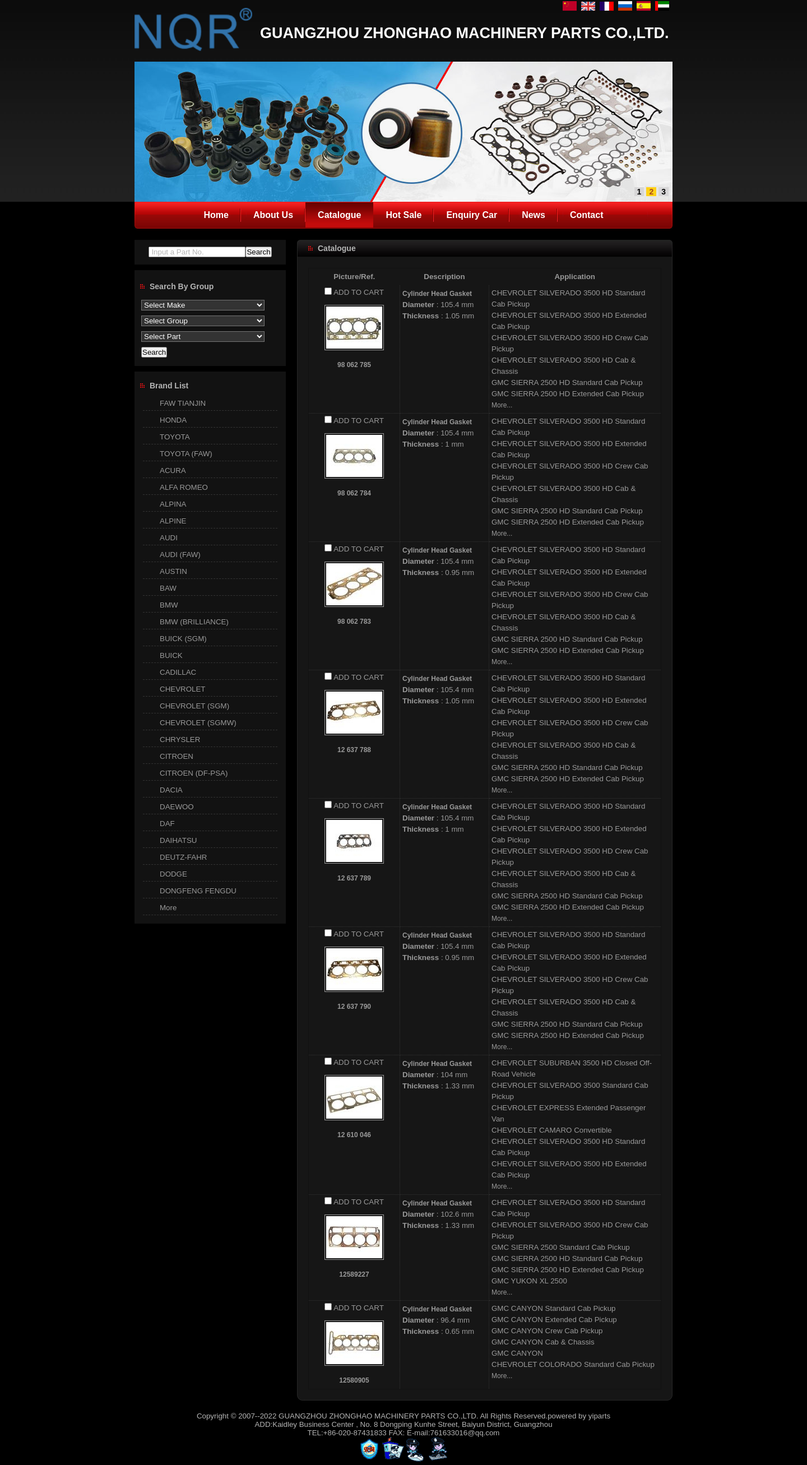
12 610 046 (354, 1135)
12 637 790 (354, 1006)
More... (501, 405)
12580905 (354, 1380)
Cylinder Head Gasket (437, 294)
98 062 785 (354, 365)
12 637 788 (354, 750)
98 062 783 (354, 621)
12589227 (354, 1274)
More (168, 907)
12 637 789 (354, 878)
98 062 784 (354, 493)
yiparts (599, 1416)
